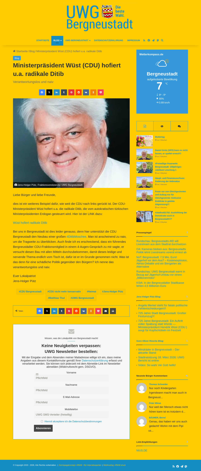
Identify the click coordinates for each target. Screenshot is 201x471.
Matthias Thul (57, 298)
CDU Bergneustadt (30, 291)
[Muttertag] (144, 141)
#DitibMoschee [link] (76, 236)
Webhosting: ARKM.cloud (114, 465)
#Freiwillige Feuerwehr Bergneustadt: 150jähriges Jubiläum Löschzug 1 (168, 167)
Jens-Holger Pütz (113, 291)
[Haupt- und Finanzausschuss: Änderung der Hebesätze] (144, 182)
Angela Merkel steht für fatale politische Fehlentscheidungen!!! (163, 307)
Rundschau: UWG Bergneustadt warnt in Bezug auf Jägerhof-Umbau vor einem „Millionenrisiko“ (160, 275)
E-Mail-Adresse (71, 397)
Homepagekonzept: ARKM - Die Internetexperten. (80, 465)
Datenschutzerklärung (108, 40)
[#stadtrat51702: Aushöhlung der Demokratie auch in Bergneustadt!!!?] (144, 216)
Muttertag (160, 137)
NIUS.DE (141, 450)
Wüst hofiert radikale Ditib (30, 222)
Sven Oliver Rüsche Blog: (150, 341)
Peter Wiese (155, 403)
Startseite (42, 40)
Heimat (92, 291)
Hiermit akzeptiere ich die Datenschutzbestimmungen (73, 421)
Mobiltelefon (71, 409)
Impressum (133, 40)
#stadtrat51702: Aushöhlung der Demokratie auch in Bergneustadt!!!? (171, 216)
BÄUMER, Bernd (157, 418)
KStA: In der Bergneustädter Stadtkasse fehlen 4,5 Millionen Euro (160, 285)
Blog (56, 40)
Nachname (71, 384)
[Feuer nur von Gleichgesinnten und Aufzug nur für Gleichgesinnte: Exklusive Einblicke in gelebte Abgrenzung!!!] (144, 195)
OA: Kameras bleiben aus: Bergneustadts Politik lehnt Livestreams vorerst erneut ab (161, 251)
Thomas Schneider (158, 384)
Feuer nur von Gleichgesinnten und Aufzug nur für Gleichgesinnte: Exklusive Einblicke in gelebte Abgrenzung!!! (170, 198)
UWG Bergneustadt (76, 40)
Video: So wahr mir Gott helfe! (157, 365)
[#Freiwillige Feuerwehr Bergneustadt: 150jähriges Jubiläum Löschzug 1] (144, 168)
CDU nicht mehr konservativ (65, 291)
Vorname (71, 372)
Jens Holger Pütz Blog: (148, 297)
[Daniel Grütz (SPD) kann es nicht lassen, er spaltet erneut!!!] (144, 154)
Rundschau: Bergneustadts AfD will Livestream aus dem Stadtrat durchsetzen (161, 243)
